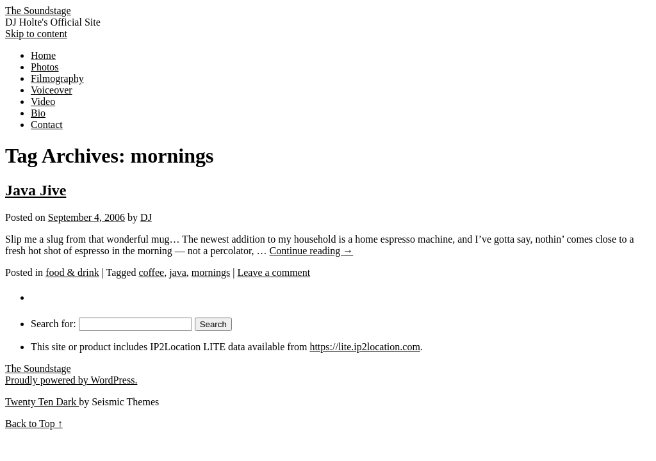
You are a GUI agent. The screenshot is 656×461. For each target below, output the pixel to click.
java (177, 272)
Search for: (53, 323)
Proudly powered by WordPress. (71, 380)
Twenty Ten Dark (42, 401)
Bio (38, 113)
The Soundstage (38, 10)
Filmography (57, 78)
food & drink (72, 272)
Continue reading (312, 250)
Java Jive (35, 190)
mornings (211, 272)
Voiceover (51, 90)
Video (43, 101)
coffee (151, 272)
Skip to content (36, 33)
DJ (146, 217)
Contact (47, 124)
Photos (45, 66)
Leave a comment (273, 272)
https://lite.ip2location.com (364, 346)
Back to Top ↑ (34, 423)
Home (43, 55)
